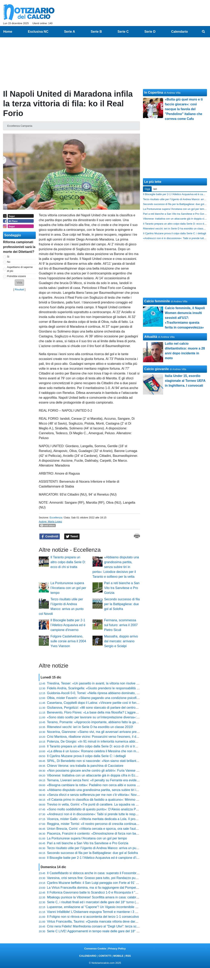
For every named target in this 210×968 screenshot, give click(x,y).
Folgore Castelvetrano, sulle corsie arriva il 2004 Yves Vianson (68, 641)
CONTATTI (105, 955)
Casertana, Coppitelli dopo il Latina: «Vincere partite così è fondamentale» (100, 702)
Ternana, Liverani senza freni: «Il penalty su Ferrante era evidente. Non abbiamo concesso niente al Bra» (122, 780)
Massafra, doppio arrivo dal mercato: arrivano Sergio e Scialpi (121, 641)
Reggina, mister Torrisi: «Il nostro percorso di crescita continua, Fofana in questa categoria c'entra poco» (121, 824)
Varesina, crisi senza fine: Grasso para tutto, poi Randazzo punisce (95, 878)
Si (8, 256)
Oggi (147, 188)
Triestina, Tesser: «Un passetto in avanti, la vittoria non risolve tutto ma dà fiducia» (106, 683)
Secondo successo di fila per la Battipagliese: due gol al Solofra (122, 604)
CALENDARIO (87, 955)
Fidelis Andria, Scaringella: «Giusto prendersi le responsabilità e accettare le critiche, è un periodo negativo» (124, 688)
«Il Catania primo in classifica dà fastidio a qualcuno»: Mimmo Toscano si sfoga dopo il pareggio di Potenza (123, 799)
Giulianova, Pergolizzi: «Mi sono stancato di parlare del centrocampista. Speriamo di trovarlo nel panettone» (124, 707)
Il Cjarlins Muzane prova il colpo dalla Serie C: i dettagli (86, 756)
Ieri (155, 188)
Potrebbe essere (16, 276)
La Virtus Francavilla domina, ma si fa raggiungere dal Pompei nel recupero (101, 887)
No (8, 261)
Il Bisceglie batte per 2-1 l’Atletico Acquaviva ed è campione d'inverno (67, 625)
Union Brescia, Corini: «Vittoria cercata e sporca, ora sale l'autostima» (97, 828)
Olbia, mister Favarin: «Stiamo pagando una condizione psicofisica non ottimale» (105, 698)
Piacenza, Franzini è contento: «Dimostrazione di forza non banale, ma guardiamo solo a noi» (114, 833)
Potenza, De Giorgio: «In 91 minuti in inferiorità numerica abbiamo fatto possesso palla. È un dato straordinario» (127, 741)
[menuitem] (203, 31)
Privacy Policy (117, 948)
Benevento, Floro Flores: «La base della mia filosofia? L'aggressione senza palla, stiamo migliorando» (120, 712)
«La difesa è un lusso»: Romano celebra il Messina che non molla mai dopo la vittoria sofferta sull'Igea (120, 751)
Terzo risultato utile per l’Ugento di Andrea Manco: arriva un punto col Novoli (101, 848)
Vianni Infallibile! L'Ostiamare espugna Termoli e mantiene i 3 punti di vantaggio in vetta (109, 912)
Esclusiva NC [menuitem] (38, 31)
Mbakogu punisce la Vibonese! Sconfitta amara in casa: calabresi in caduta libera (105, 897)
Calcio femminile (157, 301)
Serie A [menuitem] (69, 31)
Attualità (150, 336)
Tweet (72, 536)
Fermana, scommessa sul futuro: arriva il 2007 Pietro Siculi (121, 625)
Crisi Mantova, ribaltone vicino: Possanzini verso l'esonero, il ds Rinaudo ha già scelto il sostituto (116, 736)
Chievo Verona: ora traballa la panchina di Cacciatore (85, 765)
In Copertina (153, 92)
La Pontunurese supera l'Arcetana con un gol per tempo (68, 587)
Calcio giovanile (156, 369)
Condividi (49, 536)
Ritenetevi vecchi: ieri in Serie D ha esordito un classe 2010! (90, 727)
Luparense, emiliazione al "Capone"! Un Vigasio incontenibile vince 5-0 (97, 907)
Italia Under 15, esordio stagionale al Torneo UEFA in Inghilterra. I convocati (185, 380)
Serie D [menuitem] (149, 31)
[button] (19, 282)
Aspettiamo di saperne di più (20, 269)
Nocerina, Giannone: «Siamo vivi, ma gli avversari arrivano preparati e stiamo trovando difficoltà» (116, 732)
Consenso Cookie (95, 948)
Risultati (19, 289)
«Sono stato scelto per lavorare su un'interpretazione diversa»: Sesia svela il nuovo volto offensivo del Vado (124, 717)
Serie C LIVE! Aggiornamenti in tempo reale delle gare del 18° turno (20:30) (101, 931)
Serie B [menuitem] (96, 31)
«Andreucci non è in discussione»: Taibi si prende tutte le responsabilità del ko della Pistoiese (114, 814)
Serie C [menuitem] (123, 31)
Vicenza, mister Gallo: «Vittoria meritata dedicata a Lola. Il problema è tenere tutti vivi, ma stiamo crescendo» (125, 819)
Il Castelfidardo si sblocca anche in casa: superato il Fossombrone (94, 873)
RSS (128, 955)
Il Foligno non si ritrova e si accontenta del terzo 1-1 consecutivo (93, 916)
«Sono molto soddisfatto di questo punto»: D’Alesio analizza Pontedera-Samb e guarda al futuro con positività (125, 809)
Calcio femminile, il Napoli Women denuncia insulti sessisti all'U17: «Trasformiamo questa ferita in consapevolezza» (185, 317)
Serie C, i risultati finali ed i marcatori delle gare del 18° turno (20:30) (96, 902)
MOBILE (118, 955)
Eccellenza (55, 517)
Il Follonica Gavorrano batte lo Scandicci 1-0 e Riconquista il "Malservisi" (99, 892)
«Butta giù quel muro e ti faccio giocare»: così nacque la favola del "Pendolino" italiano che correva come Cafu (184, 109)
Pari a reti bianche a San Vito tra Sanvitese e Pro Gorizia (122, 587)
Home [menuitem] (7, 31)
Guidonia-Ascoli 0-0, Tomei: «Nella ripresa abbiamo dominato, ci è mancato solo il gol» (109, 693)
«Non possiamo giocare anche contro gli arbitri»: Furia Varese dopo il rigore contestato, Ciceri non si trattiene (125, 770)
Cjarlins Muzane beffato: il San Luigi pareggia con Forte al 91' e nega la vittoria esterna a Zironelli (116, 882)
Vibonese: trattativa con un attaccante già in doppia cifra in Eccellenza (97, 775)
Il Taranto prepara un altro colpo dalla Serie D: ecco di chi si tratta (68, 562)
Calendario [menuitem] (179, 31)
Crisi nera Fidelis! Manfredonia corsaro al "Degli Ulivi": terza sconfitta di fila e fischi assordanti (114, 926)
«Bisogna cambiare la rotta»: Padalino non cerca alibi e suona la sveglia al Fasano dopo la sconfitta (118, 785)
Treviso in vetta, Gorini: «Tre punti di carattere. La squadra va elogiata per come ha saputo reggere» (118, 804)
